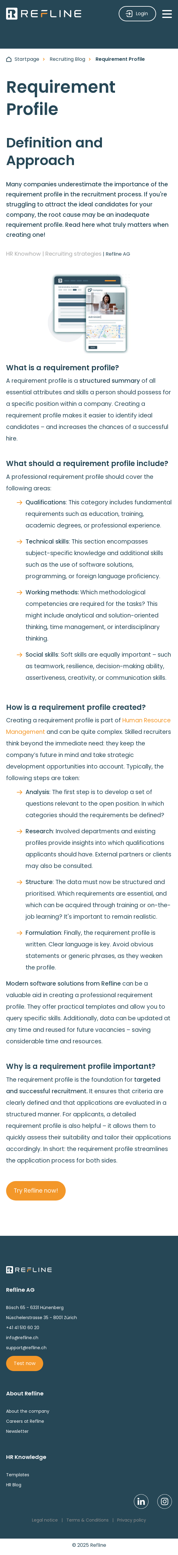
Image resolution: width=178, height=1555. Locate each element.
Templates (17, 1475)
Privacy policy (131, 1520)
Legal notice (45, 1520)
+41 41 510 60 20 (22, 1328)
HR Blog (13, 1485)
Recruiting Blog (67, 59)
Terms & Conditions (87, 1520)
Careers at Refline (25, 1421)
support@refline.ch (26, 1348)
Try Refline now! (36, 1191)
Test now (25, 1363)
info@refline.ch (22, 1338)
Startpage (27, 59)
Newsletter (17, 1431)
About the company (27, 1411)
